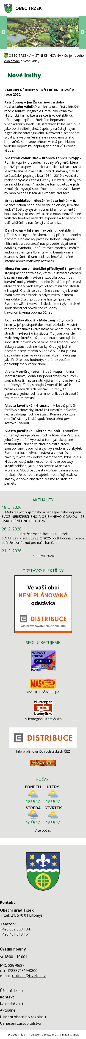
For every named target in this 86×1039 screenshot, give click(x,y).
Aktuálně (7, 1010)
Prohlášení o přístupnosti (43, 1034)
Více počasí (43, 830)
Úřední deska (11, 990)
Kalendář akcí (11, 1003)
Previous (3, 32)
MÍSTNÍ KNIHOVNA (46, 55)
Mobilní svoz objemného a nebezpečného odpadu (43, 512)
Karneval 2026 (43, 555)
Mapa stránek (70, 1034)
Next (82, 32)
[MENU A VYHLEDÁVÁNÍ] (79, 8)
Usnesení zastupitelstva (20, 1023)
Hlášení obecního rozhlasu (23, 1016)
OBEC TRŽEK (28, 8)
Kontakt (7, 997)
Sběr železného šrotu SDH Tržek (43, 534)
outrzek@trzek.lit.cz (29, 975)
